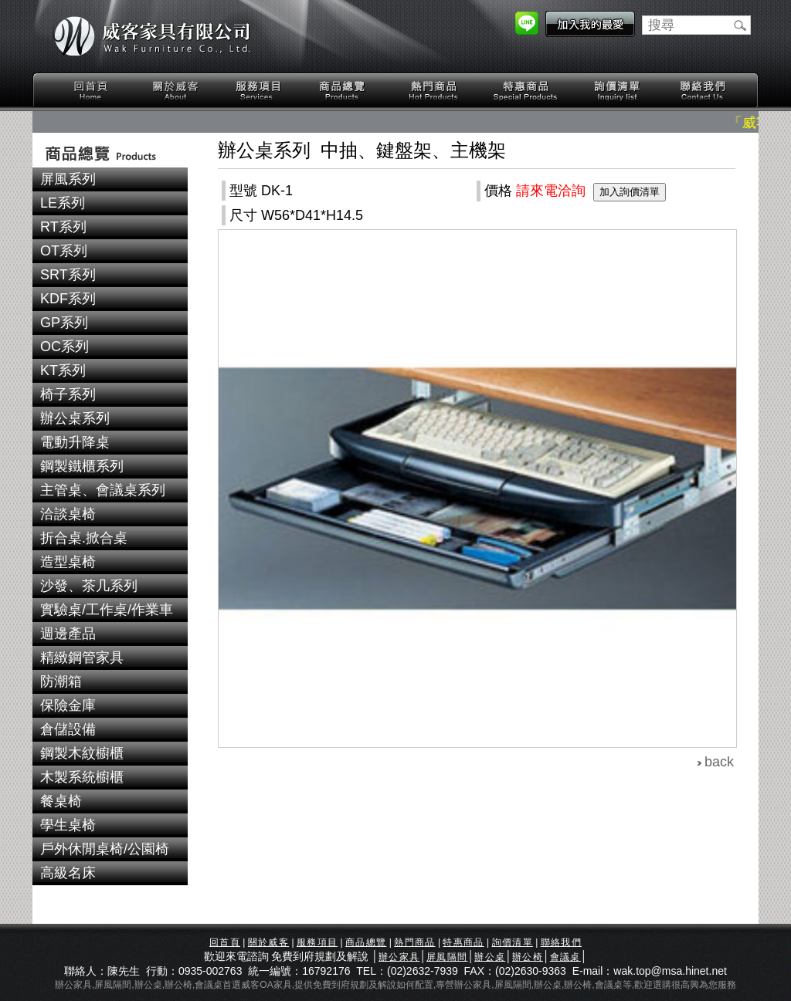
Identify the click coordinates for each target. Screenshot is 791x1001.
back (719, 761)
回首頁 (91, 91)
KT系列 (63, 370)
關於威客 (175, 91)
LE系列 (62, 203)
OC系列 (64, 346)
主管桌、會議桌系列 (102, 490)
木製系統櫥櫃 (82, 777)
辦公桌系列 (75, 418)
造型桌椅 (68, 562)
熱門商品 (434, 91)
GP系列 (64, 322)
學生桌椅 (68, 825)
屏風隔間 (446, 957)
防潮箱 (61, 681)
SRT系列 (68, 274)
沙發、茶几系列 (88, 585)
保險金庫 (68, 705)
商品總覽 (344, 91)
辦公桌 (489, 957)
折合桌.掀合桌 (83, 538)
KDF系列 (68, 298)
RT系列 (63, 227)
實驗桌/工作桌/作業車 (106, 609)
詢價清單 (618, 91)
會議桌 (565, 957)
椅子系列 (68, 394)
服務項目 (259, 91)
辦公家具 (399, 957)
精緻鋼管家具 (82, 657)
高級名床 (68, 873)
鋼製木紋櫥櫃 (82, 753)
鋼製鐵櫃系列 (82, 466)
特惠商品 (526, 91)
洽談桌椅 (68, 514)
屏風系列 (68, 179)
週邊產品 (68, 633)
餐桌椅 (61, 801)
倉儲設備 (68, 729)
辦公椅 (527, 957)
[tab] (110, 179)
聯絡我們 (702, 91)
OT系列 (63, 251)
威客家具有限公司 (152, 36)
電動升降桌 (75, 442)
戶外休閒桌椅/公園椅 (104, 849)
